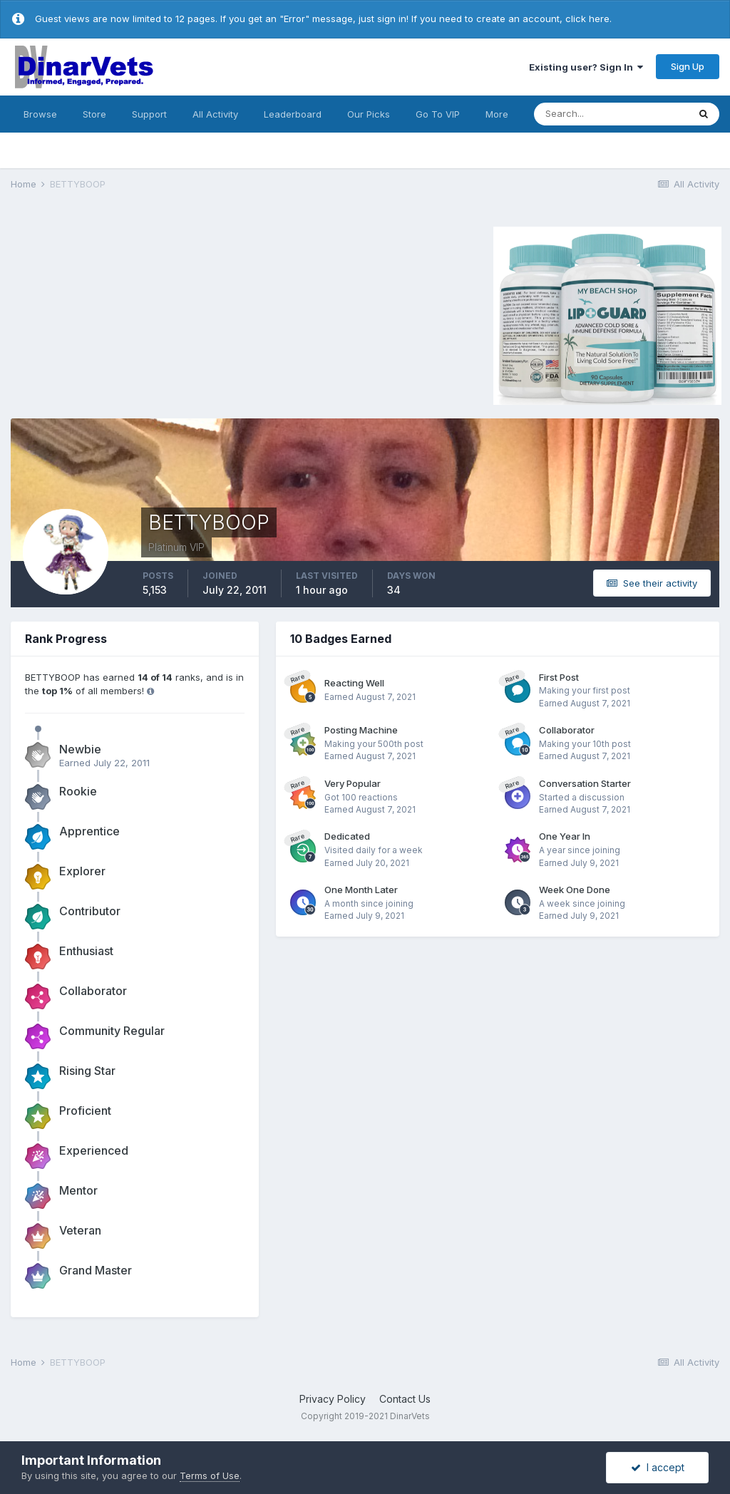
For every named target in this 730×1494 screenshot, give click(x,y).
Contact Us (405, 1399)
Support (149, 114)
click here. (588, 18)
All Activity (215, 114)
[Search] (611, 114)
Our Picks (368, 114)
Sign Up (687, 66)
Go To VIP (438, 114)
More (496, 114)
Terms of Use (210, 1475)
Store (94, 114)
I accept (657, 1467)
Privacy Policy (332, 1399)
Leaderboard (293, 114)
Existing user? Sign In (586, 67)
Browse (40, 114)
